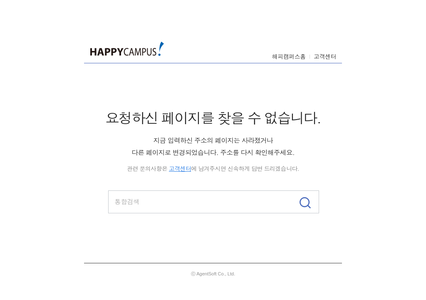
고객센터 (325, 56)
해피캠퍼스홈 (289, 56)
